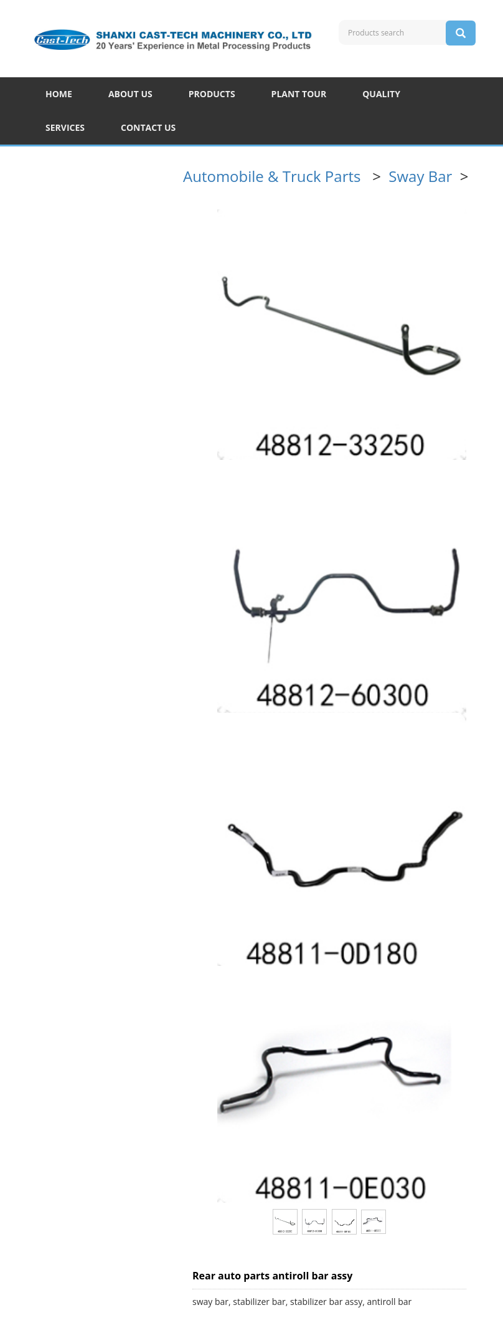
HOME (58, 94)
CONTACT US (148, 127)
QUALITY (381, 94)
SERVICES (65, 127)
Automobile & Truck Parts (274, 176)
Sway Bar (422, 176)
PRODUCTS (212, 94)
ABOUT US (130, 94)
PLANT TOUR (299, 94)
